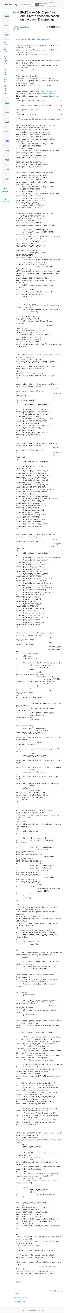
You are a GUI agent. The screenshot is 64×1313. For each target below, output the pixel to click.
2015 (7, 179)
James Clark (24, 27)
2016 (7, 170)
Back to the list (18, 1302)
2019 (7, 141)
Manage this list (43, 5)
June (5, 74)
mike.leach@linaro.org (46, 94)
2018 (7, 150)
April (5, 79)
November (5, 51)
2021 (7, 122)
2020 (7, 131)
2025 (7, 25)
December (5, 44)
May (5, 77)
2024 (7, 35)
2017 (7, 160)
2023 (7, 103)
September (5, 63)
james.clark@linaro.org (49, 96)
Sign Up (53, 6)
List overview (5, 190)
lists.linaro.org (11, 5)
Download (5, 200)
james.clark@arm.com (40, 39)
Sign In (53, 3)
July (5, 72)
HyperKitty (31, 1310)
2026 (7, 16)
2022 (7, 112)
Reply (17, 1293)
